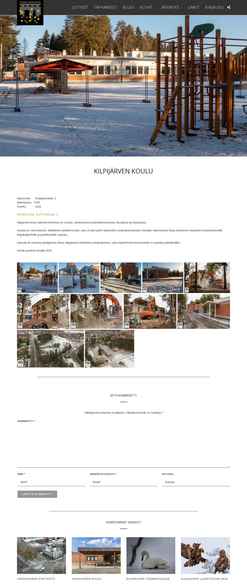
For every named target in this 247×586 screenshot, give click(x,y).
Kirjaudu (214, 7)
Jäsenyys (170, 7)
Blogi (128, 7)
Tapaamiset (105, 7)
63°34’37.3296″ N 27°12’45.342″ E (37, 214)
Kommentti (26, 421)
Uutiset (80, 7)
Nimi (21, 474)
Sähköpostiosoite (103, 474)
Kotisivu (168, 474)
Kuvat (146, 7)
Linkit (194, 7)
